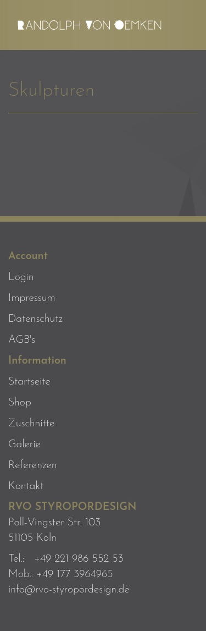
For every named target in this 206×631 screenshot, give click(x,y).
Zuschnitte (31, 423)
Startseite (29, 381)
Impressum (31, 298)
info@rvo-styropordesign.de (69, 589)
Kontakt (25, 486)
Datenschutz (35, 319)
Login (21, 277)
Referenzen (32, 465)
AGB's (21, 339)
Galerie (24, 444)
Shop (19, 402)
